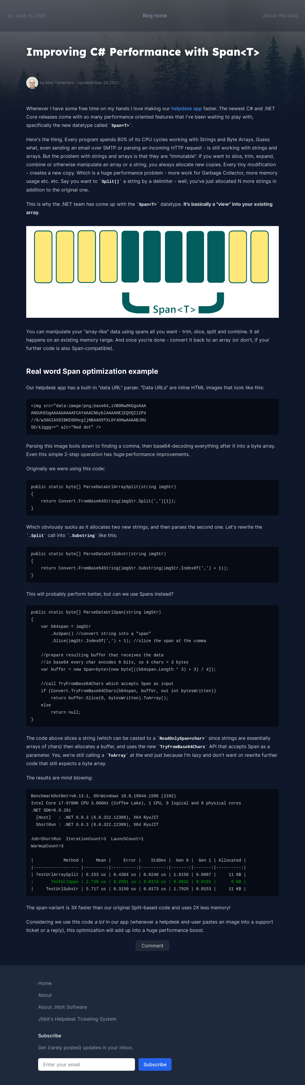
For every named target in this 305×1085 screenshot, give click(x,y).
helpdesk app (186, 108)
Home (45, 983)
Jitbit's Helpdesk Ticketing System (77, 1019)
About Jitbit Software (62, 1007)
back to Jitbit (26, 16)
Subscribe (155, 1064)
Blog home (155, 15)
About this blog (280, 15)
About (45, 995)
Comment (152, 946)
